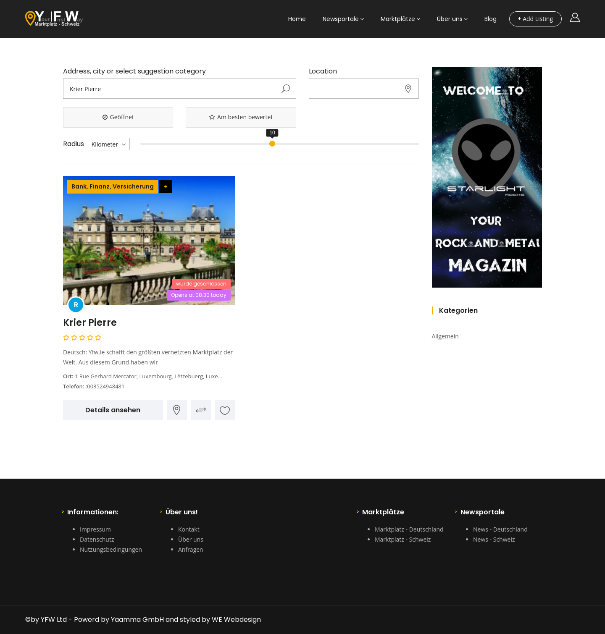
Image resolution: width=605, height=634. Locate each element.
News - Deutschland (500, 529)
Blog (490, 19)
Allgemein (445, 336)
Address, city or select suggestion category (134, 71)
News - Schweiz (494, 539)
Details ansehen (112, 410)
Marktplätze (398, 19)
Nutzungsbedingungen (111, 549)
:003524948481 (105, 386)
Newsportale (341, 19)
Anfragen (190, 549)
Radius (73, 144)
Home (297, 19)
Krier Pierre (90, 322)
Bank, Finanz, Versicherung (112, 186)
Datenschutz (97, 539)
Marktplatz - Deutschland (409, 529)
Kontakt (189, 529)
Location (323, 71)
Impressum (95, 529)
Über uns (450, 19)
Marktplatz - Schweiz (403, 539)
